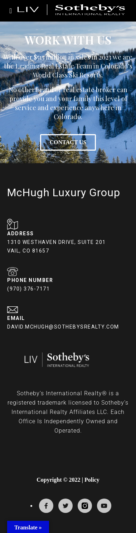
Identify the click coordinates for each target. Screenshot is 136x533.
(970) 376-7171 (28, 289)
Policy (91, 480)
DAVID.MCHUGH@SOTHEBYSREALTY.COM (63, 327)
